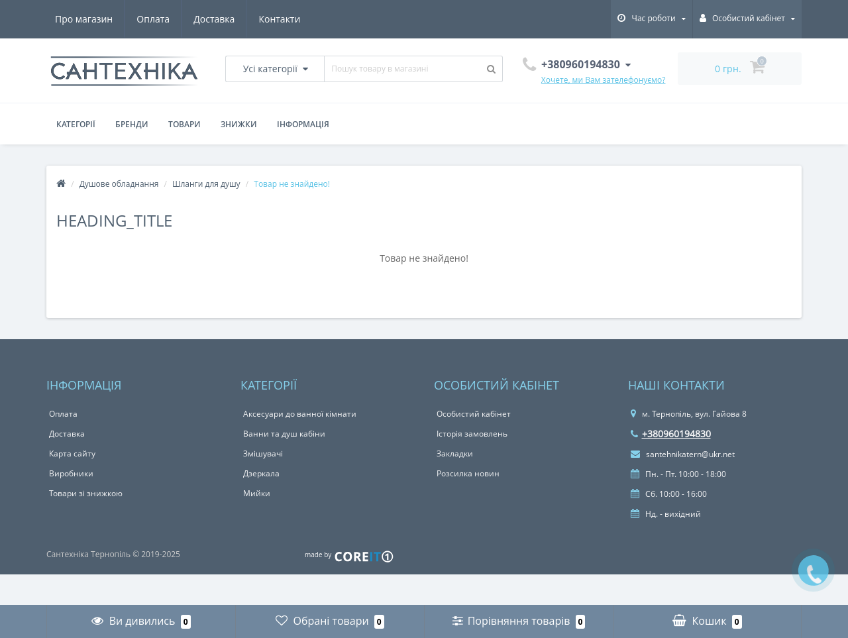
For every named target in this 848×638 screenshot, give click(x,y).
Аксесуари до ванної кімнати (299, 413)
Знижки (239, 124)
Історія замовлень (472, 433)
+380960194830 (671, 433)
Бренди (131, 124)
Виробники (71, 473)
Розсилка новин (468, 473)
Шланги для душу (206, 183)
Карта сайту (72, 453)
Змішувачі (263, 453)
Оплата (153, 19)
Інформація (303, 124)
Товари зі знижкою (86, 493)
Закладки (455, 453)
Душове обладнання (119, 183)
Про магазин (84, 19)
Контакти (279, 19)
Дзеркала (261, 473)
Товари (184, 124)
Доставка (214, 19)
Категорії (75, 124)
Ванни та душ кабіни (284, 433)
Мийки (256, 493)
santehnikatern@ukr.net (683, 454)
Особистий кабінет (474, 413)
